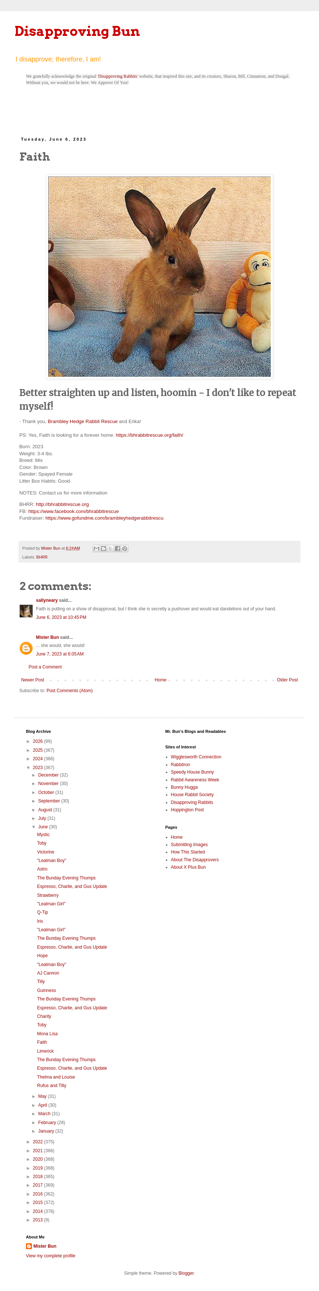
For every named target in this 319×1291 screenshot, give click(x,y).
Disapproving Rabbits (117, 76)
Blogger (186, 1273)
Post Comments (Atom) (69, 690)
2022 (38, 1141)
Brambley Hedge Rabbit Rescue (83, 421)
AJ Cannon (48, 973)
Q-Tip (42, 912)
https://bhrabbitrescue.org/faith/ (149, 435)
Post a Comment (45, 667)
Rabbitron (180, 764)
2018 (38, 1176)
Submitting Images (189, 844)
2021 (38, 1150)
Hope (42, 955)
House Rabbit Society (192, 794)
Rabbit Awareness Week (195, 779)
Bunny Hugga (184, 787)
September (49, 801)
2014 (38, 1211)
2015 (38, 1202)
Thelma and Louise (56, 1077)
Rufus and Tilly (51, 1085)
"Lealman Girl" (51, 903)
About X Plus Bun (188, 867)
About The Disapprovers (195, 859)
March (45, 1113)
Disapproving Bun (77, 31)
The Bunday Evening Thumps (66, 878)
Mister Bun (47, 637)
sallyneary (47, 600)
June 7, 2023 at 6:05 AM (59, 654)
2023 (38, 767)
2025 (38, 750)
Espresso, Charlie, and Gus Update (72, 886)
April (43, 1105)
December (49, 775)
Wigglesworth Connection (196, 756)
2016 (38, 1194)
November (49, 783)
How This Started (188, 852)
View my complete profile (50, 1255)
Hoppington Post (187, 809)
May (43, 1096)
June (43, 826)
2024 (38, 758)
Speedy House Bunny (192, 772)
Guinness (46, 990)
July (42, 818)
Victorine (45, 852)
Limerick (45, 1051)
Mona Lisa (47, 1033)
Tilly (41, 981)
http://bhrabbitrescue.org (62, 504)
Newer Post (32, 680)
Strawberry (48, 895)
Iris (40, 921)
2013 (38, 1220)
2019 (38, 1168)
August (45, 809)
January (46, 1131)
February (47, 1122)
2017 (38, 1185)
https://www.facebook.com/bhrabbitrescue (73, 511)
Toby (41, 843)
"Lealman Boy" (51, 860)
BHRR (42, 557)
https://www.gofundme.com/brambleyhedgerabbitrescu (104, 518)
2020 (38, 1159)
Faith (42, 1042)
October (46, 792)
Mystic (43, 834)
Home (161, 680)
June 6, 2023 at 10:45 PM (61, 617)
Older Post (287, 680)
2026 (38, 741)
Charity (44, 1016)
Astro (42, 869)
